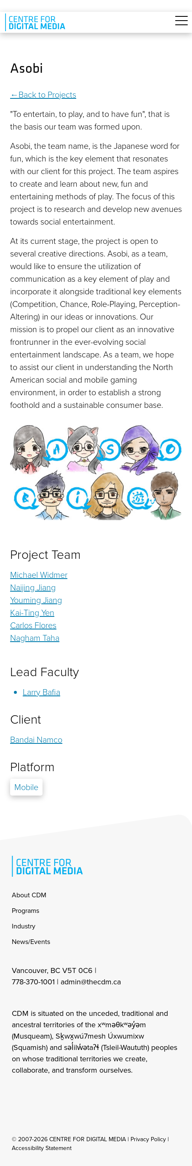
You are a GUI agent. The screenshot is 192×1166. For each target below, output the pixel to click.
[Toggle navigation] (181, 25)
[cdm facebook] (36, 1093)
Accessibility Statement (42, 1148)
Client (25, 719)
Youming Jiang (36, 600)
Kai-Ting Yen (32, 612)
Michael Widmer (38, 574)
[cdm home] (36, 22)
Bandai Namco (36, 739)
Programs (25, 910)
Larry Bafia (41, 692)
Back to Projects (47, 94)
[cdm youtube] (73, 1093)
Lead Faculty (44, 672)
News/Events (31, 942)
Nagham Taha (34, 638)
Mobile (26, 787)
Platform (32, 767)
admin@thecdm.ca (91, 981)
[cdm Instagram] (18, 1093)
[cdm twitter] (55, 1093)
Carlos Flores (33, 625)
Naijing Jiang (33, 587)
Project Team (45, 554)
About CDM (29, 895)
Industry (23, 926)
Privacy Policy (148, 1139)
